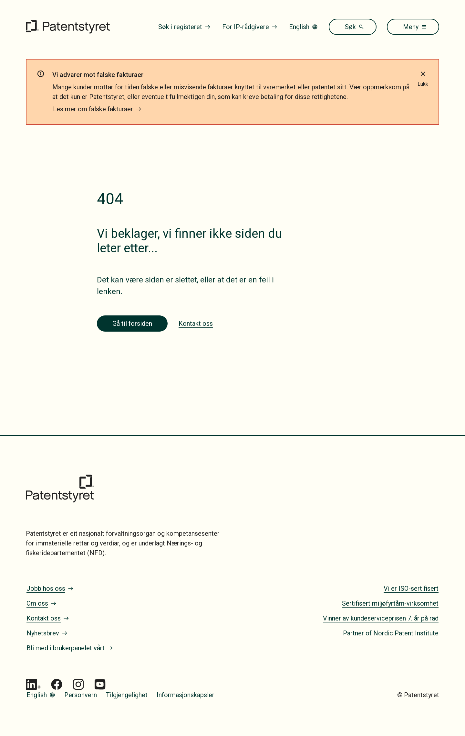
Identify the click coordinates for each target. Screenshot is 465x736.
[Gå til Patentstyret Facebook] (56, 684)
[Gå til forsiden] (68, 27)
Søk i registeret (184, 27)
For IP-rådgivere (249, 27)
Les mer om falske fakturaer (97, 109)
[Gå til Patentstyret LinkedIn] (33, 684)
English (303, 27)
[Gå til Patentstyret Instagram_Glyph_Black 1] (78, 684)
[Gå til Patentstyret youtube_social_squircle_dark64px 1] (100, 684)
